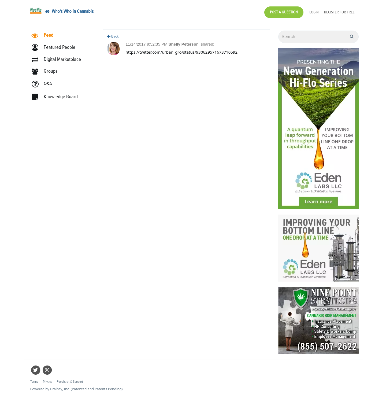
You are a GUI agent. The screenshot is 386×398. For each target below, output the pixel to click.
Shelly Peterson (184, 44)
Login (314, 12)
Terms (34, 382)
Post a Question (284, 12)
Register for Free (339, 12)
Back (113, 36)
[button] (56, 48)
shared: (207, 44)
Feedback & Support (70, 382)
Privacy (47, 382)
